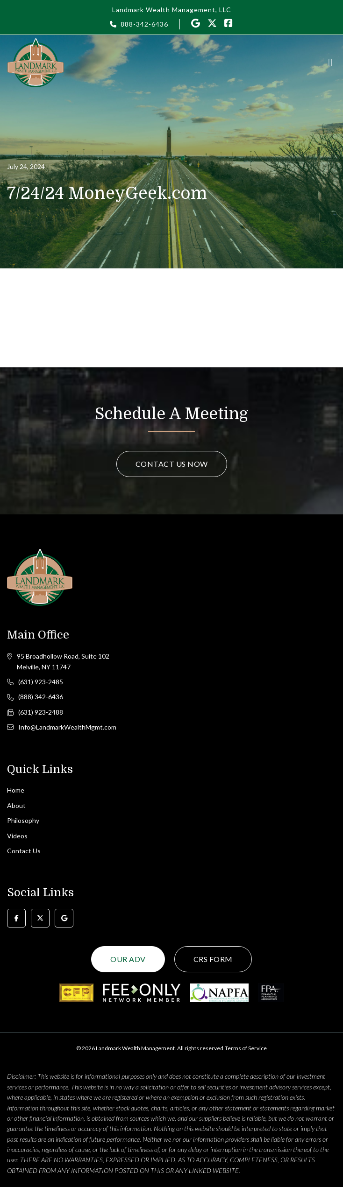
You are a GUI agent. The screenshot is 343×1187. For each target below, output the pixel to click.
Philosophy (23, 820)
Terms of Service (246, 1048)
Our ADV (128, 959)
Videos (17, 836)
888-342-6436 (144, 24)
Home (15, 790)
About (16, 805)
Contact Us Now (172, 463)
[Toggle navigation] (330, 62)
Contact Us (24, 851)
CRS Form (213, 959)
